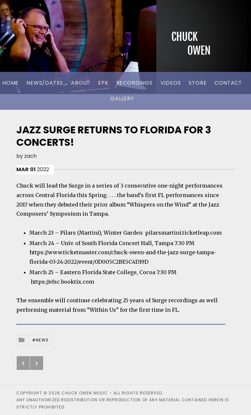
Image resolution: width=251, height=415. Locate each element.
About (80, 83)
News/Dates (44, 83)
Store (198, 83)
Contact (228, 83)
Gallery (122, 98)
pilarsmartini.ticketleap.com (183, 232)
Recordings (134, 83)
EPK (103, 83)
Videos (170, 83)
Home (10, 83)
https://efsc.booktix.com (62, 281)
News (42, 340)
